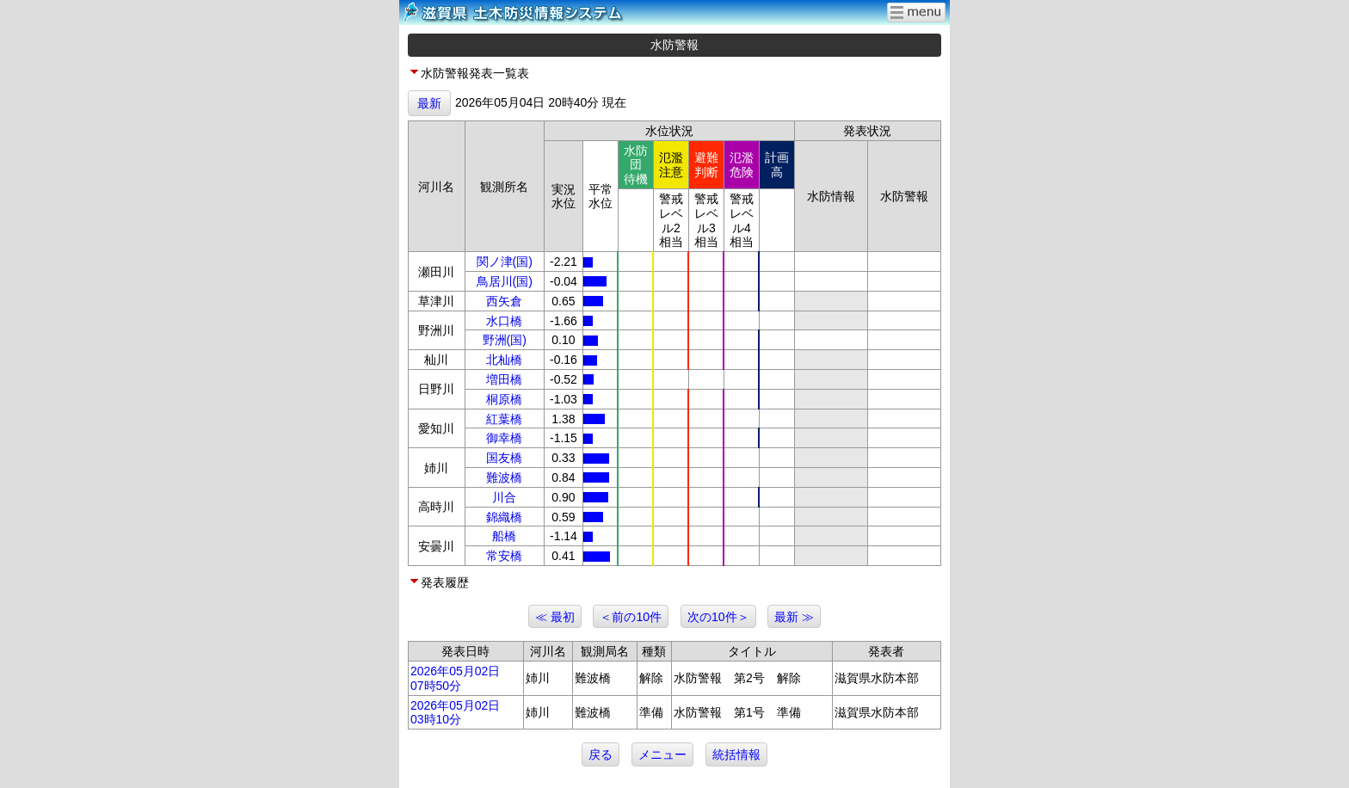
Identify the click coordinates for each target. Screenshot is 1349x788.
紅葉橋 (504, 419)
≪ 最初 (555, 617)
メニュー (662, 754)
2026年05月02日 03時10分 (455, 713)
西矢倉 (504, 301)
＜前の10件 (631, 617)
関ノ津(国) (505, 261)
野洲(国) (505, 340)
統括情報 (736, 754)
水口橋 (504, 321)
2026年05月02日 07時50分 (455, 678)
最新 (429, 103)
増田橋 (504, 379)
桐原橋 (504, 399)
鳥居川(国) (505, 281)
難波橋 (504, 477)
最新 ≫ (794, 617)
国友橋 (504, 458)
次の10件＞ (718, 617)
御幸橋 (504, 438)
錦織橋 (504, 517)
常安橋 (504, 556)
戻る (600, 754)
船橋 (504, 536)
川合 (504, 497)
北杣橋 (504, 359)
